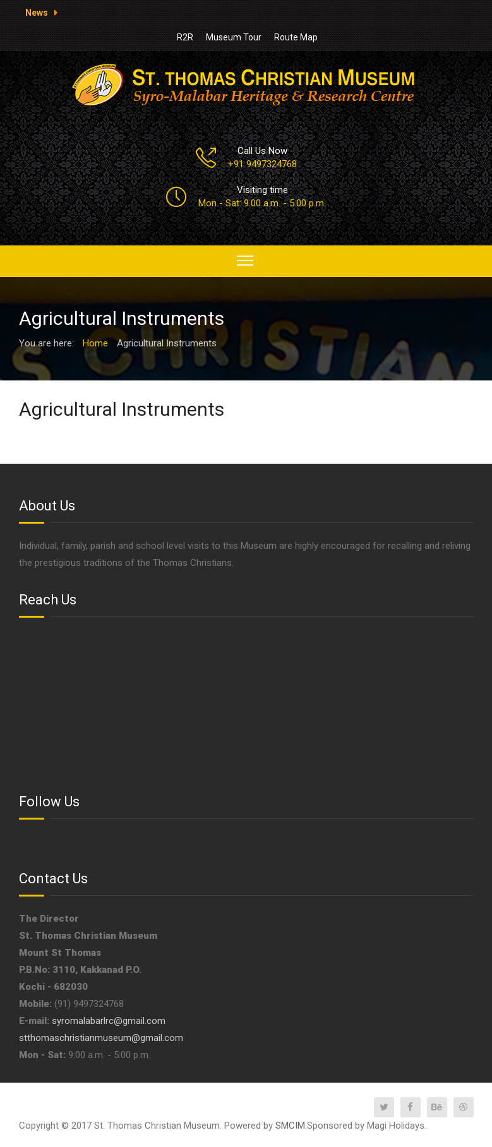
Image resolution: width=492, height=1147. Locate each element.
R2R (185, 37)
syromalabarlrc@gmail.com (108, 1020)
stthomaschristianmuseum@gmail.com (101, 1038)
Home (95, 343)
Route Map (296, 37)
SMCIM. (291, 1125)
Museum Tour (233, 37)
